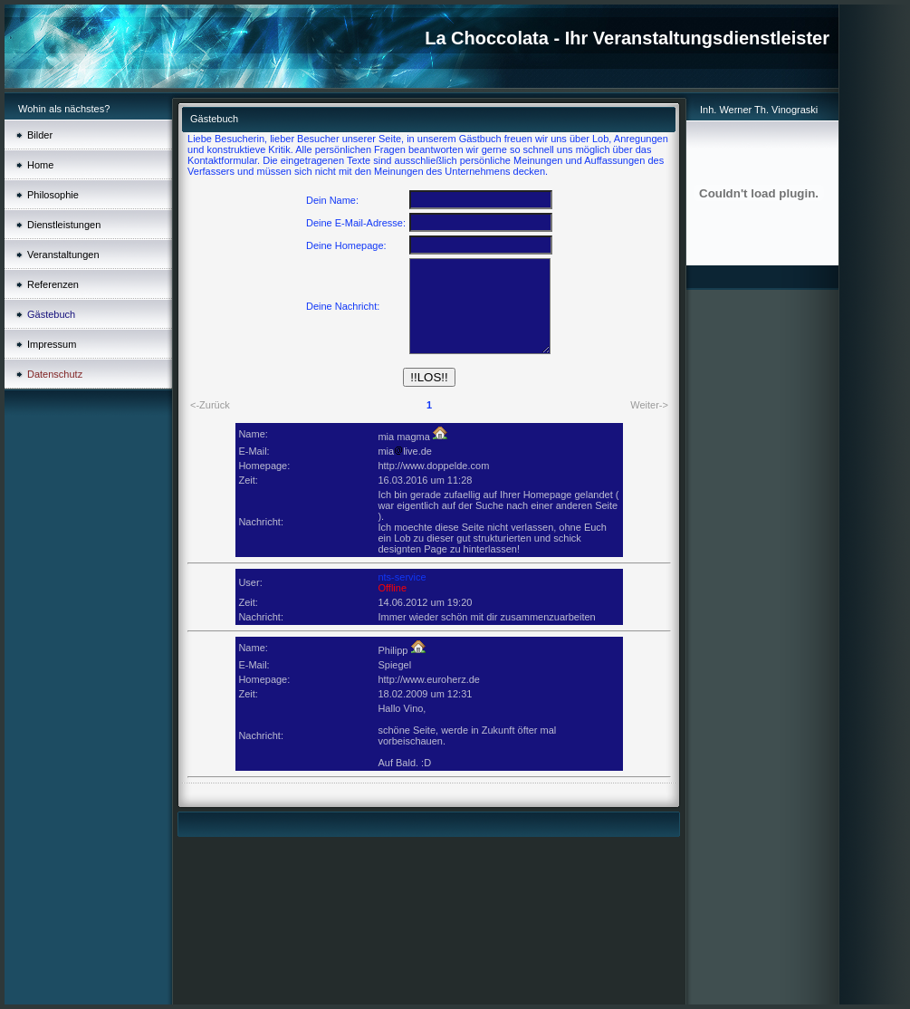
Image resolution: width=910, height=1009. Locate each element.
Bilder (40, 135)
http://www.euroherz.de (429, 679)
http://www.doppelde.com (433, 465)
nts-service (402, 577)
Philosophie (53, 194)
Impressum (51, 344)
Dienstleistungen (64, 224)
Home (40, 164)
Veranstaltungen (63, 254)
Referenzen (53, 284)
